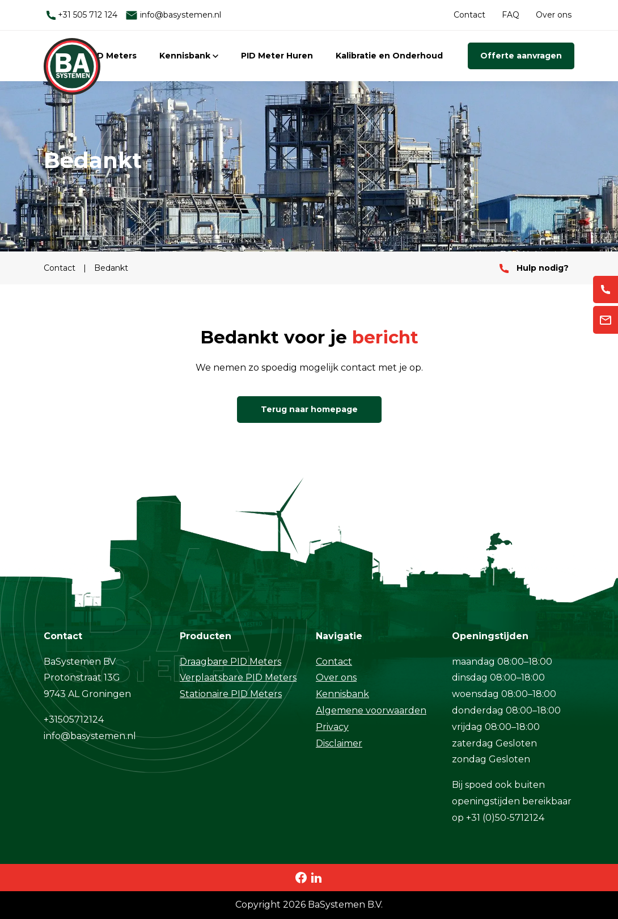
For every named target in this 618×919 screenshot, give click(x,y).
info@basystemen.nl (173, 15)
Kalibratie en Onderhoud (389, 56)
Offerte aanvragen (521, 56)
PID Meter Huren (277, 56)
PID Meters (113, 56)
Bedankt (111, 268)
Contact (469, 15)
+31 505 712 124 (81, 15)
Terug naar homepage (309, 409)
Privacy (332, 726)
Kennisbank (188, 56)
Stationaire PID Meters (231, 694)
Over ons (554, 15)
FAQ (510, 15)
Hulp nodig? (534, 268)
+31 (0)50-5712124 (505, 817)
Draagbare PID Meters (230, 661)
